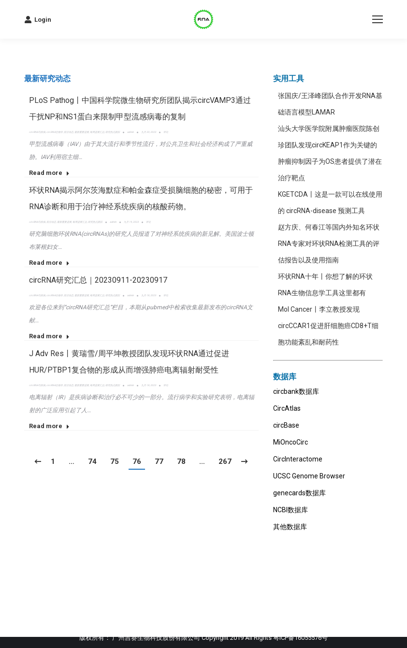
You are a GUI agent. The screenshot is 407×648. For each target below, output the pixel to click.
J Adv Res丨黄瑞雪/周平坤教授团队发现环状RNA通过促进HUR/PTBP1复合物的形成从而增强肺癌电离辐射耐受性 (129, 361)
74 (92, 461)
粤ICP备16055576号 (300, 637)
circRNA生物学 (54, 131)
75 (114, 461)
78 (181, 461)
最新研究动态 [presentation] (47, 78)
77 (159, 461)
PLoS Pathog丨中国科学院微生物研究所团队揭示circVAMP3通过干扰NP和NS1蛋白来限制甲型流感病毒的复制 (140, 108)
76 (136, 461)
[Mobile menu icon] (377, 19)
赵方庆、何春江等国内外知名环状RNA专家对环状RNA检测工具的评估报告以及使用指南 (328, 243)
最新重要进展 (81, 131)
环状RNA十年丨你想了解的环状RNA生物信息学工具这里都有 (325, 285)
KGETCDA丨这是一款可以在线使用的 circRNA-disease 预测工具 (330, 202)
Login (37, 19)
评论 (165, 131)
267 (225, 461)
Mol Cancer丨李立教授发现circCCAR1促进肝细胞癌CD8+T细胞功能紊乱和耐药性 (328, 325)
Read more (49, 172)
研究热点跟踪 (112, 131)
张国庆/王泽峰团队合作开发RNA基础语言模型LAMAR (330, 104)
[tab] (47, 78)
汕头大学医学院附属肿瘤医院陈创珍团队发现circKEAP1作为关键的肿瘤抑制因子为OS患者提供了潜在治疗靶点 (330, 153)
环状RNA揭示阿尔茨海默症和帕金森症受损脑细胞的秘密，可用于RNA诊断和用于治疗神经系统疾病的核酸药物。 (141, 198)
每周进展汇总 (97, 131)
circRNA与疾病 (37, 131)
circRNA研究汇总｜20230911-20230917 (98, 280)
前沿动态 (68, 131)
